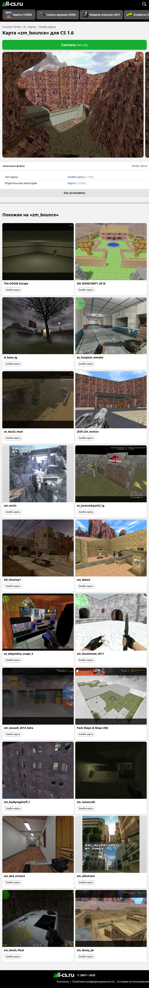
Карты (77, 183)
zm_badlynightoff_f (17, 802)
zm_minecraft (86, 802)
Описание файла (14, 166)
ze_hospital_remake (90, 357)
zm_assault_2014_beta (18, 728)
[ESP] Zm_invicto (88, 431)
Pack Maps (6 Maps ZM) (92, 728)
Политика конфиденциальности (93, 981)
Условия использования (133, 981)
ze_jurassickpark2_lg (90, 505)
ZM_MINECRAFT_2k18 (91, 283)
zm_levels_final (14, 950)
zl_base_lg (10, 357)
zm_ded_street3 (14, 876)
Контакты (63, 981)
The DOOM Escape (16, 283)
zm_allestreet (86, 876)
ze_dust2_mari (13, 431)
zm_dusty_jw (85, 950)
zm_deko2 (83, 580)
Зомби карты (80, 177)
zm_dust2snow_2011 (90, 654)
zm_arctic (10, 505)
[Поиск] (144, 4)
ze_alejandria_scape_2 (18, 654)
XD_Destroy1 (12, 580)
